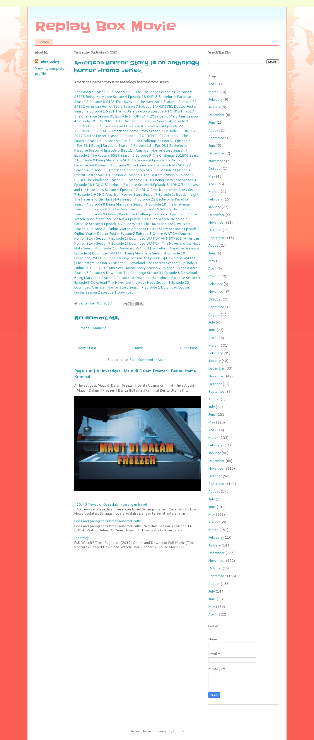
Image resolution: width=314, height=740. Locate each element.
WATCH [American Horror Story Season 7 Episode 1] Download (134, 236)
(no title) (81, 537)
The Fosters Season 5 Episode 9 (133, 208)
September (217, 137)
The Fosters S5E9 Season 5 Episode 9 (121, 155)
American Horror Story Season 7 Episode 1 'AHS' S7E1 (129, 106)
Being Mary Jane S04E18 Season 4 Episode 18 (133, 160)
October (215, 168)
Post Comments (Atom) (149, 359)
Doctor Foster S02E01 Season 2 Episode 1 (108, 174)
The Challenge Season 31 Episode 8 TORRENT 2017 (116, 116)
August (214, 130)
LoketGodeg (49, 61)
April (212, 83)
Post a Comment (93, 327)
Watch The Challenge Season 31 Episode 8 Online (157, 213)
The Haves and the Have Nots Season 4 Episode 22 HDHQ (136, 187)
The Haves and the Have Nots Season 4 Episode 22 (114, 199)
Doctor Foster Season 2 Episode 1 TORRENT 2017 (125, 135)
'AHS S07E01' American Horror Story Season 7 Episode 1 (131, 267)
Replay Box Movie (105, 26)
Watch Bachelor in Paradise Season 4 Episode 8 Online (131, 221)
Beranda (44, 42)
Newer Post (86, 347)
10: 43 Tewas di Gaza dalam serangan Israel (112, 504)
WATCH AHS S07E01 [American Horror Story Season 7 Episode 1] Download (136, 241)
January (214, 106)
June (212, 122)
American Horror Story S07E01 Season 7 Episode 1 (149, 169)
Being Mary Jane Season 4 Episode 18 (136, 204)
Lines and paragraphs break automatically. (108, 520)
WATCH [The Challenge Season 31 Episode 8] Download (136, 257)
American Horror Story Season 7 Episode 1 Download (134, 287)
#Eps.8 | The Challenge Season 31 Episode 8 (155, 140)
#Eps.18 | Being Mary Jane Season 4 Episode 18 (112, 145)
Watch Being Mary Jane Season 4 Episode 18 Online (115, 218)
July (211, 322)
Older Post (188, 347)
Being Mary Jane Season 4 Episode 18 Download (113, 277)
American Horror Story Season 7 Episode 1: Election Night (152, 194)
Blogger (179, 730)
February (215, 99)
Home (138, 347)
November (216, 160)
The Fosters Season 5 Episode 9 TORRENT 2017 (154, 111)
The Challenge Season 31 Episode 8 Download (160, 272)
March (213, 91)
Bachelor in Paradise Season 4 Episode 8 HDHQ (142, 184)
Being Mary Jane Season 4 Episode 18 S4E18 (121, 96)
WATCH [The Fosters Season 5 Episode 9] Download (135, 260)
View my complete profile (49, 71)
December (216, 114)
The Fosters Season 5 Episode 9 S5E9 (104, 91)
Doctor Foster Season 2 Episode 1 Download (131, 289)
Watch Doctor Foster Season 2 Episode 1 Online (124, 233)
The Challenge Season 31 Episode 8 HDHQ (120, 179)
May (211, 176)
